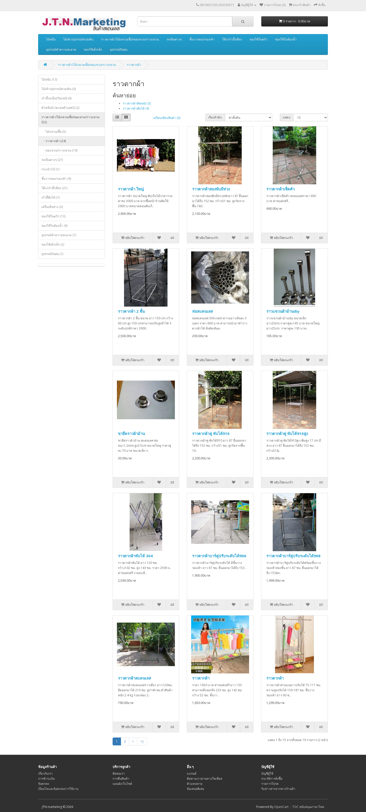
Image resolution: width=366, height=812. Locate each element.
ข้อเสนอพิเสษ (195, 789)
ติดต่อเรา (119, 773)
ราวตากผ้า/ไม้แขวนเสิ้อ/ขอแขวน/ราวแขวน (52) (70, 119)
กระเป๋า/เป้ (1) (50, 169)
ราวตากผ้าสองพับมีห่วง (211, 188)
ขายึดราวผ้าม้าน (131, 433)
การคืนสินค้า (121, 778)
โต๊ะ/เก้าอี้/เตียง (232, 39)
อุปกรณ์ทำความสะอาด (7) (58, 235)
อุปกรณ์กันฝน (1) (52, 254)
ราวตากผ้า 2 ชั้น (131, 311)
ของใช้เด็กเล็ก (93, 49)
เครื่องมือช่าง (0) (52, 207)
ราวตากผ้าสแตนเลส (134, 678)
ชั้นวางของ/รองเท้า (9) (56, 178)
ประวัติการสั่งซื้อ (271, 778)
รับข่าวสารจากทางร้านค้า (278, 789)
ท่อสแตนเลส (202, 311)
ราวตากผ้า (134, 65)
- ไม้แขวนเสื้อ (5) (53, 131)
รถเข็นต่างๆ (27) (52, 160)
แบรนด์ (191, 773)
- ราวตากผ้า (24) (53, 141)
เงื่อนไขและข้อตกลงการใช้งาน (58, 789)
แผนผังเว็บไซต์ (122, 783)
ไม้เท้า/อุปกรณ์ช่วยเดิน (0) (58, 89)
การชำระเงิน (46, 778)
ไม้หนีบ (51, 39)
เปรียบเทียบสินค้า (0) (166, 118)
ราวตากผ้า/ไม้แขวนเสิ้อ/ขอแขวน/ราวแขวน (130, 39)
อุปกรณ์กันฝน (118, 49)
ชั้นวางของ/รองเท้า (202, 39)
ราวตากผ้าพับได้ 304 (135, 555)
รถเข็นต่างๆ (174, 39)
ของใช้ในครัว (258, 39)
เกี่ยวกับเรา (45, 773)
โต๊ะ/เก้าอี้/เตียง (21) (54, 188)
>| (142, 741)
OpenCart (281, 807)
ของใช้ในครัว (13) (53, 216)
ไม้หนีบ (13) (49, 79)
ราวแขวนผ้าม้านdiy (282, 311)
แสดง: (287, 117)
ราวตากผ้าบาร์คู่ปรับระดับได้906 (219, 555)
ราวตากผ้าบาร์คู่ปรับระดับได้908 (293, 555)
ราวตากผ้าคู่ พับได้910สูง (287, 433)
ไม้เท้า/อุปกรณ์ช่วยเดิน (78, 39)
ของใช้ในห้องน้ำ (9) (54, 225)
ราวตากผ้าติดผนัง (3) (137, 103)
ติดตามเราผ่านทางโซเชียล (204, 778)
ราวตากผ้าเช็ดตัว (280, 188)
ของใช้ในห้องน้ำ (286, 39)
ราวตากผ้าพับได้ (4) (136, 108)
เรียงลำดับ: (215, 117)
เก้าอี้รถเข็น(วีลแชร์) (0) (56, 98)
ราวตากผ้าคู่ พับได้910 (211, 433)
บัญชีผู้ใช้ (267, 773)
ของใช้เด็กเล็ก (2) (52, 244)
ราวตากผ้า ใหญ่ (131, 188)
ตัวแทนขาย (194, 783)
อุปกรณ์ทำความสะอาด (61, 49)
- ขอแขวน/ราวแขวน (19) (59, 150)
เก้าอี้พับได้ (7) (50, 197)
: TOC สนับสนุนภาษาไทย (306, 807)
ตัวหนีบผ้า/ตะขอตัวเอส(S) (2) (60, 108)
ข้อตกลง (43, 783)
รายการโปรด (270, 783)
